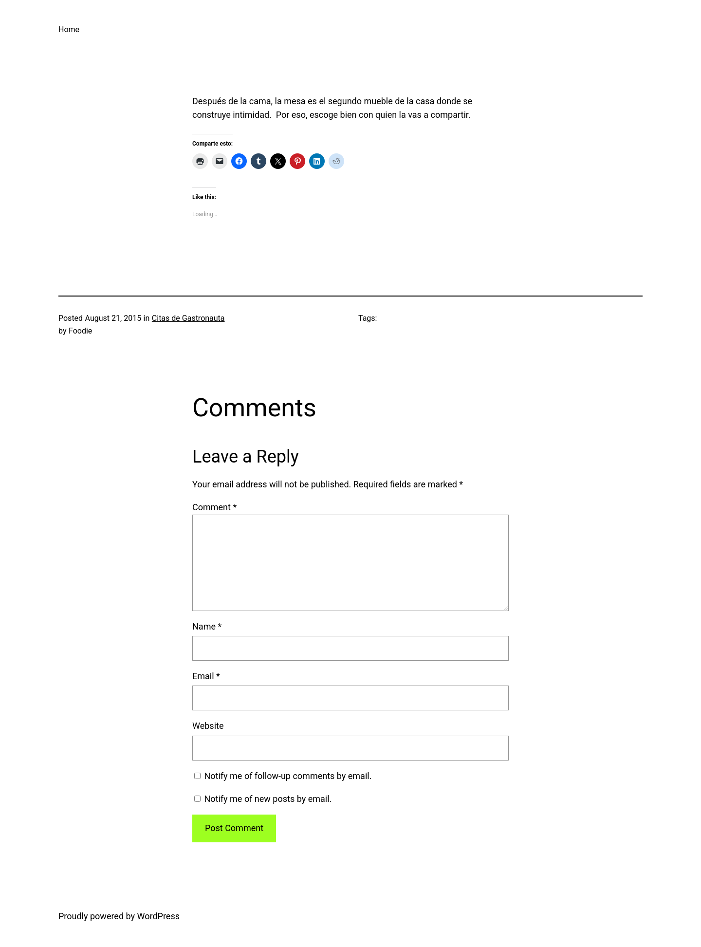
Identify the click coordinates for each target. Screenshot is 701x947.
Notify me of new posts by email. (268, 799)
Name (206, 626)
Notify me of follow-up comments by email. (287, 776)
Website (207, 726)
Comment (214, 507)
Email (206, 676)
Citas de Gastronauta (188, 318)
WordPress (158, 916)
